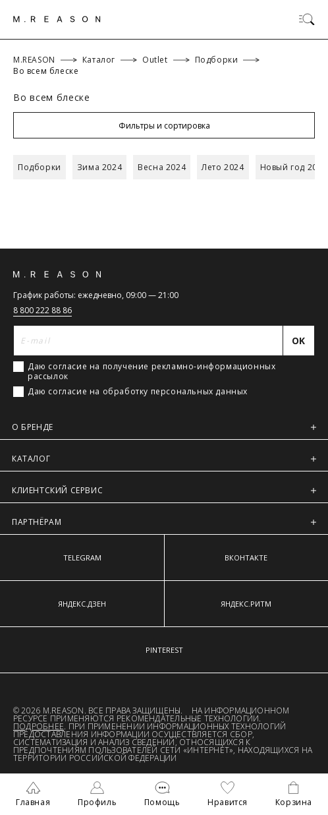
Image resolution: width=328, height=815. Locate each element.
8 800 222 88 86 (42, 310)
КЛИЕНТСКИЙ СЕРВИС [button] (164, 490)
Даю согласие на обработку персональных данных (138, 391)
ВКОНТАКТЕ (246, 557)
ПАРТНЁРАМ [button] (164, 522)
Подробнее (38, 726)
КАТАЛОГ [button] (164, 458)
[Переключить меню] (307, 19)
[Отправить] (299, 340)
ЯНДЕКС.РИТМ (246, 604)
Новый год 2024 (293, 167)
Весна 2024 (162, 167)
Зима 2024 (99, 167)
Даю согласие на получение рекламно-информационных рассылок (151, 371)
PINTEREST (164, 650)
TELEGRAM (82, 557)
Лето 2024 (223, 167)
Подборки (39, 167)
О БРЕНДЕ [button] (164, 427)
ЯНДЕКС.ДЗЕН (82, 604)
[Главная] (57, 19)
